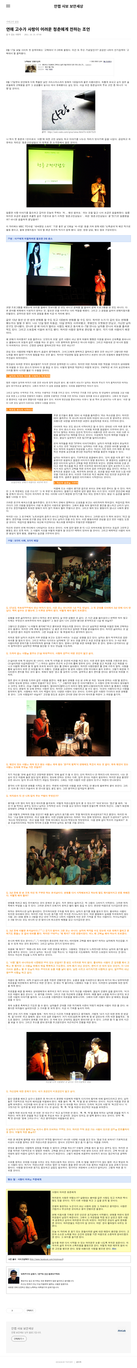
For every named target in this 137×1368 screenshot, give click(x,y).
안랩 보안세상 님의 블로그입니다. (26, 1332)
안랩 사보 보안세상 (68, 6)
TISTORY (69, 1362)
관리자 (78, 1362)
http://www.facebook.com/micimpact (46, 1259)
